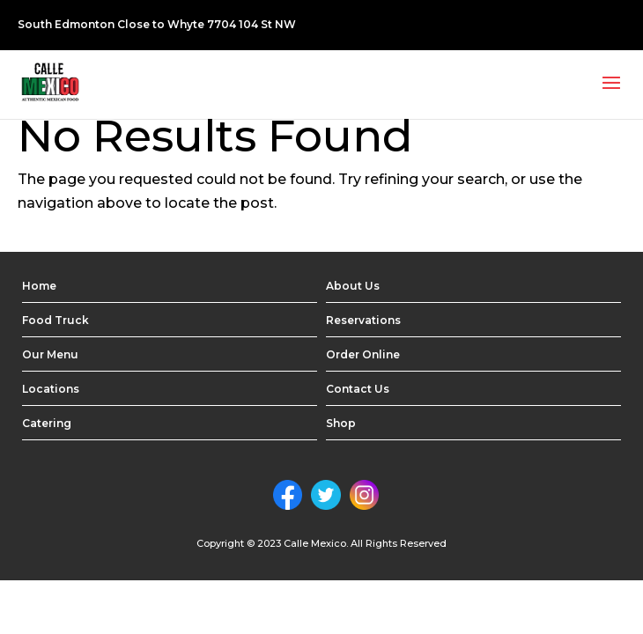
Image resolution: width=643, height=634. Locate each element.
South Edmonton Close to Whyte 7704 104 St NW (157, 24)
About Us (353, 285)
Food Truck (55, 320)
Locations (50, 388)
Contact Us (357, 388)
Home (39, 285)
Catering (46, 423)
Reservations (363, 320)
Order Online (363, 354)
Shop (341, 423)
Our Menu (50, 354)
